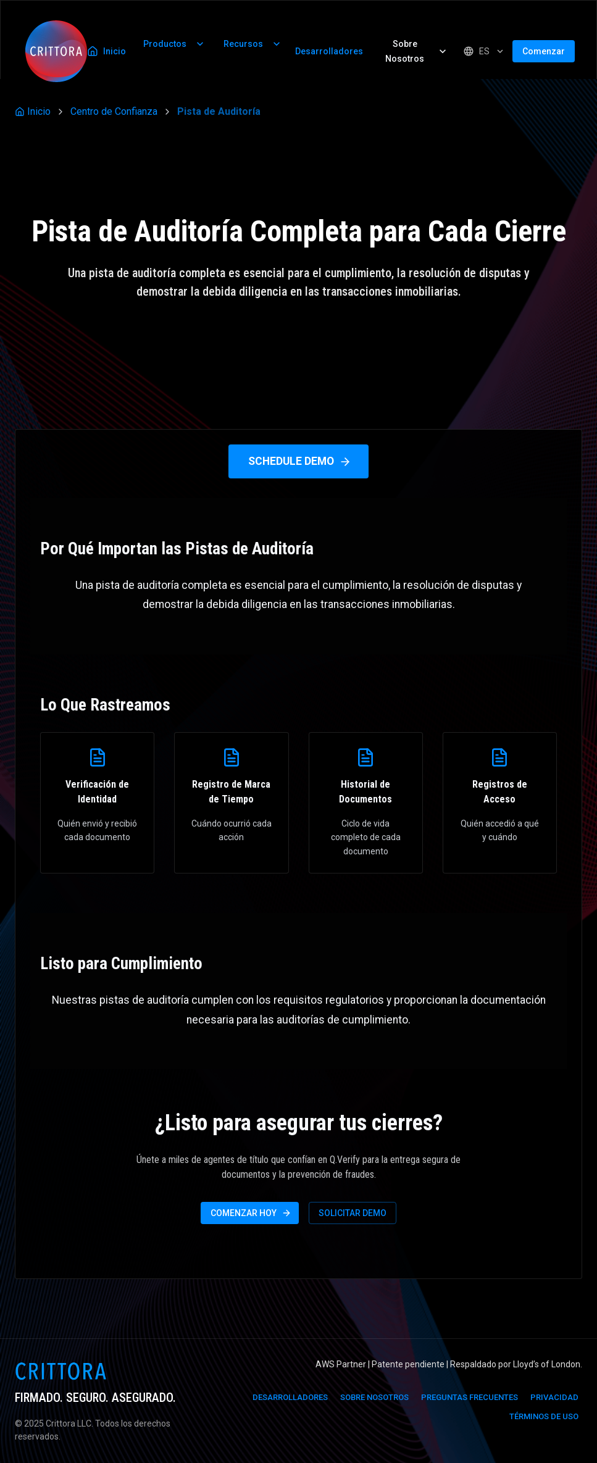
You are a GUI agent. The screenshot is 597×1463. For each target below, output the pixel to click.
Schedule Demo (299, 461)
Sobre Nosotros (417, 51)
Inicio (106, 51)
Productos (174, 44)
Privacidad (554, 1397)
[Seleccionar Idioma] (484, 51)
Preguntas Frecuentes (469, 1397)
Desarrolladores (329, 51)
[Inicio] (56, 51)
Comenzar (543, 51)
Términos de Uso (543, 1416)
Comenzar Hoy (251, 1213)
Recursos (253, 44)
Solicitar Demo (352, 1213)
